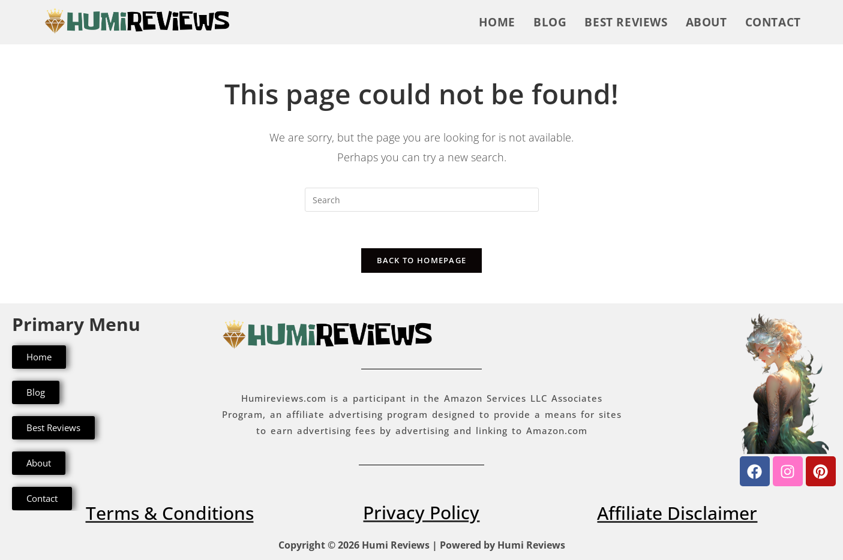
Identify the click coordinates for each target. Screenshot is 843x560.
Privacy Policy (421, 512)
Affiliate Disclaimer (677, 513)
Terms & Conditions (170, 513)
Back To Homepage (422, 260)
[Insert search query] (422, 200)
